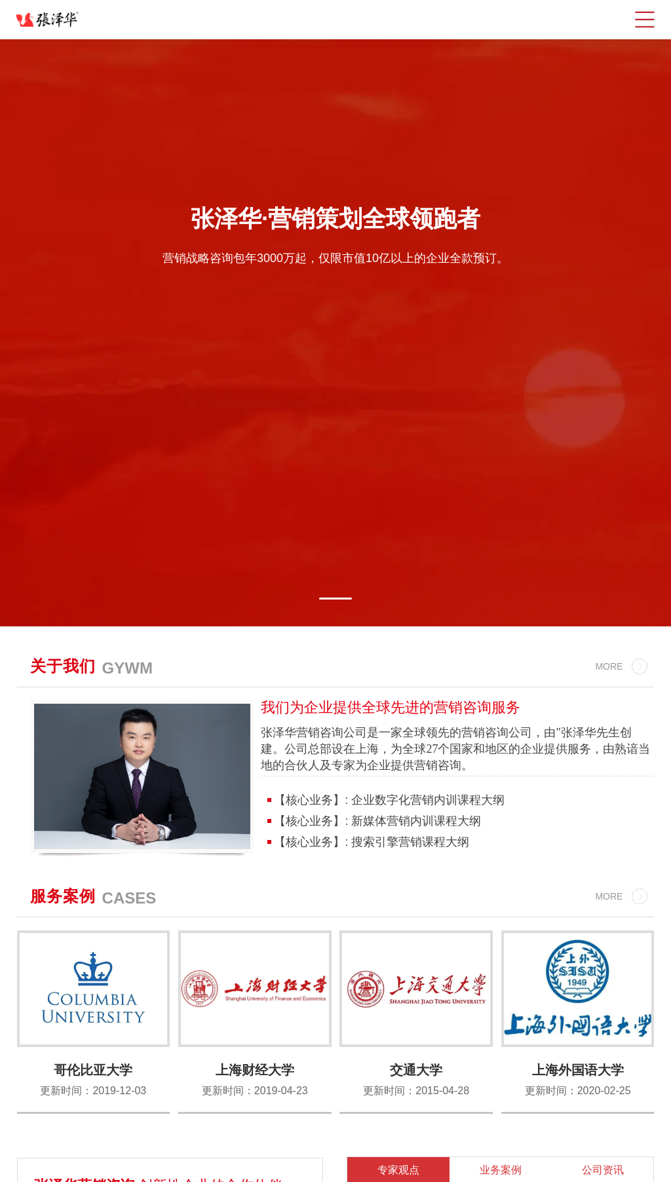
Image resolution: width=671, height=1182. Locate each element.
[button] (335, 599)
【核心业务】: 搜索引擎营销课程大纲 (370, 841)
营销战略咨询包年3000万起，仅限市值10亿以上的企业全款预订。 (335, 258)
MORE (609, 666)
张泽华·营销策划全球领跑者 (335, 218)
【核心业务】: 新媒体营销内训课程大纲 (376, 821)
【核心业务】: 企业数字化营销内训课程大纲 (388, 800)
